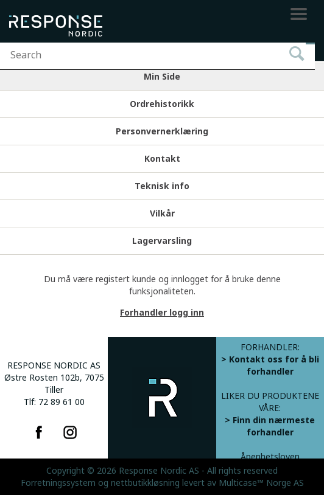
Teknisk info (162, 186)
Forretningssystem (58, 483)
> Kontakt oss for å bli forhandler (270, 365)
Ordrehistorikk (162, 104)
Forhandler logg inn (162, 312)
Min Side (162, 77)
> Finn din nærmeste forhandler (270, 426)
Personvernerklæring (162, 131)
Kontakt (162, 159)
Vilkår (162, 213)
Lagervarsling (162, 241)
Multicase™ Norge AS (261, 483)
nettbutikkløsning (145, 483)
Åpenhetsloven (270, 457)
